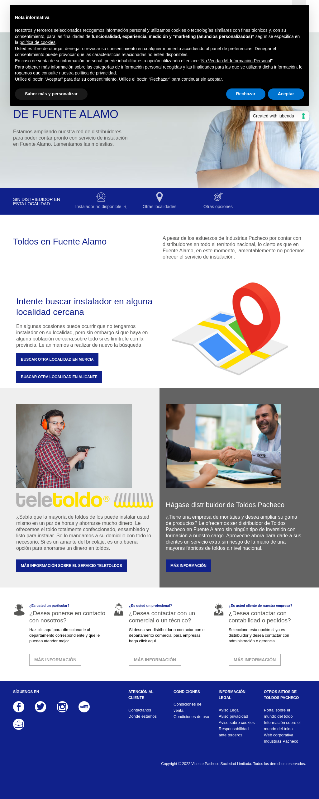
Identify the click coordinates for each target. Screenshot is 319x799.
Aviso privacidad (233, 716)
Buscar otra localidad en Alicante (59, 377)
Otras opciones (218, 206)
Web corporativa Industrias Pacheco (281, 738)
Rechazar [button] (245, 93)
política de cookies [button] (37, 42)
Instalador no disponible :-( (101, 206)
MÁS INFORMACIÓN (188, 566)
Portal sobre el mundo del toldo (278, 713)
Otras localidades (159, 206)
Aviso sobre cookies (237, 722)
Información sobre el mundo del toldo (282, 725)
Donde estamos (142, 716)
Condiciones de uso (191, 716)
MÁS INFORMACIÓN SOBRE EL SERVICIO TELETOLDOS (71, 566)
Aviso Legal (229, 710)
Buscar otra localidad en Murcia (57, 359)
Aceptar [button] (286, 93)
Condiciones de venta (188, 707)
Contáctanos (139, 710)
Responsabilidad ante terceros (234, 731)
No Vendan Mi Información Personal (236, 60)
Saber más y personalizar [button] (51, 93)
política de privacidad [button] (95, 72)
